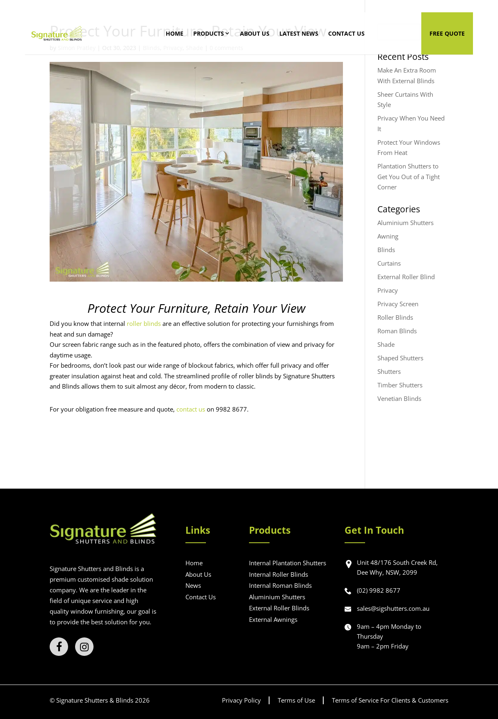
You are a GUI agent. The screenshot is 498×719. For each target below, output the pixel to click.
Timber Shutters (400, 385)
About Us (259, 33)
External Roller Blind (406, 277)
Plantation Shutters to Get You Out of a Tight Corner (408, 176)
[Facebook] (59, 646)
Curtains (389, 263)
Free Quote (447, 33)
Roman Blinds (397, 331)
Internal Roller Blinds (278, 574)
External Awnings (273, 619)
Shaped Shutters (400, 358)
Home (178, 33)
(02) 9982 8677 (378, 590)
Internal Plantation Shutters (287, 563)
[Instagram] (84, 646)
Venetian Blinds (399, 398)
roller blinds (144, 323)
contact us (190, 409)
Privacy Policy (241, 700)
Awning (387, 236)
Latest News (302, 33)
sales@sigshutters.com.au (393, 608)
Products (212, 33)
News (193, 585)
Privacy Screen (397, 304)
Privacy (387, 290)
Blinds (386, 250)
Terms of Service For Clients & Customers (390, 700)
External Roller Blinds (279, 608)
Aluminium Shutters (405, 222)
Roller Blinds (395, 317)
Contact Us (350, 33)
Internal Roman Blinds (280, 585)
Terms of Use (296, 700)
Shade (386, 344)
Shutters (389, 371)
